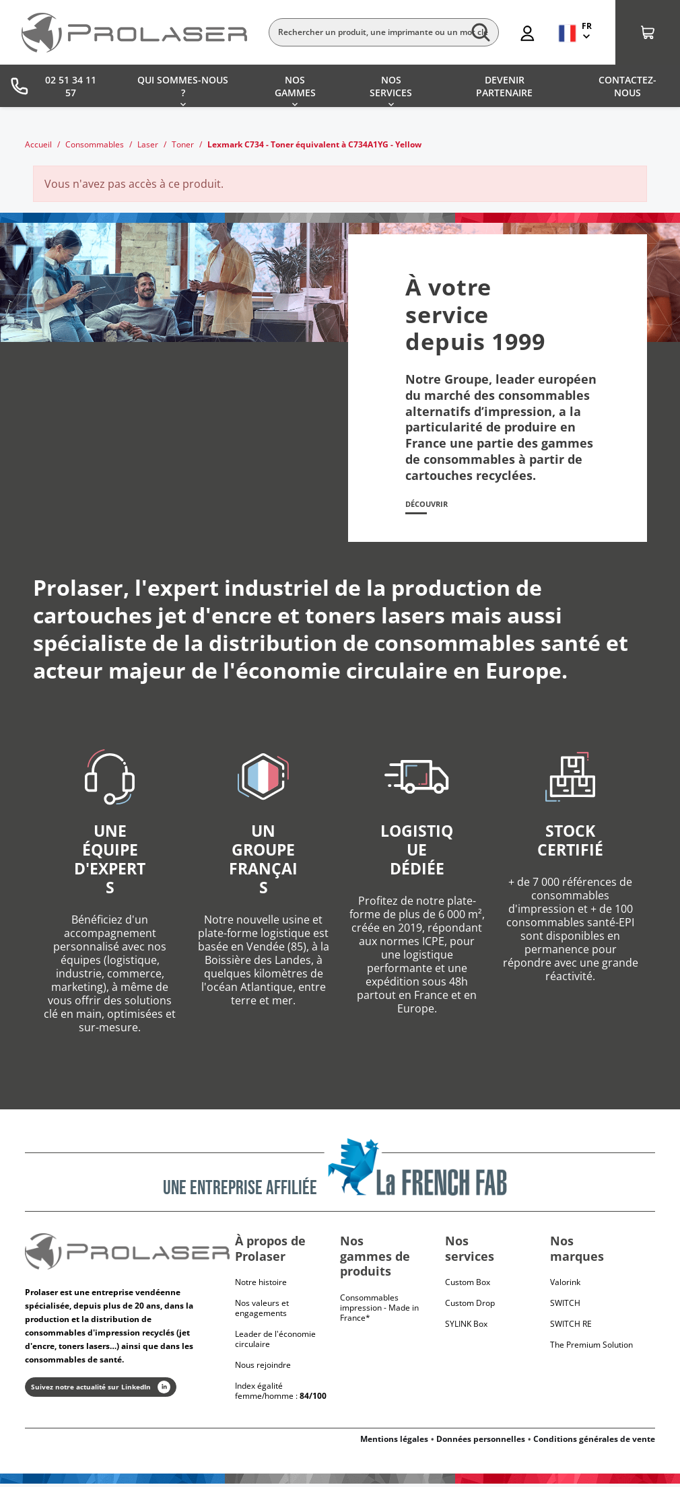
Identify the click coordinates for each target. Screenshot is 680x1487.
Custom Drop (470, 1306)
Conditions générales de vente (594, 1442)
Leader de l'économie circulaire (275, 1342)
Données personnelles (480, 1442)
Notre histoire (261, 1285)
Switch (565, 1306)
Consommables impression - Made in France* (379, 1310)
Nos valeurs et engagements (262, 1311)
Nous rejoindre (263, 1368)
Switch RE (571, 1327)
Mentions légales (394, 1442)
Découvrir (432, 506)
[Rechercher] (384, 32)
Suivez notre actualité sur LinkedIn (100, 1389)
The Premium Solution (591, 1348)
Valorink (565, 1285)
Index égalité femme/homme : (281, 1394)
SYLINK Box (466, 1327)
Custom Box (467, 1285)
